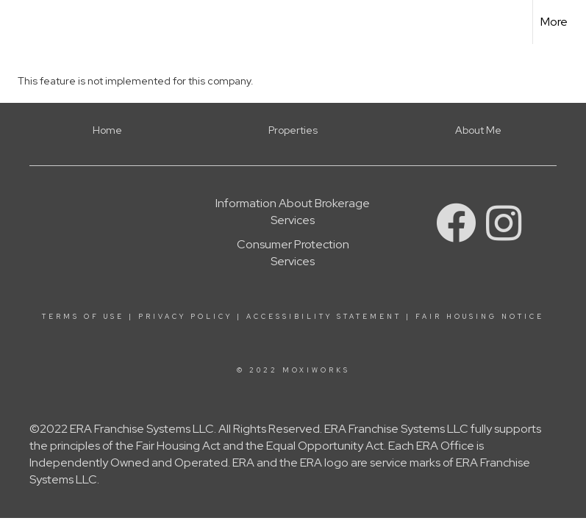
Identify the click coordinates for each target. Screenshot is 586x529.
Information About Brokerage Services (292, 211)
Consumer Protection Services (293, 253)
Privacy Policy (185, 316)
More (554, 21)
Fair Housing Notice (479, 316)
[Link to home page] (18, 22)
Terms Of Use (83, 316)
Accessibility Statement (323, 316)
